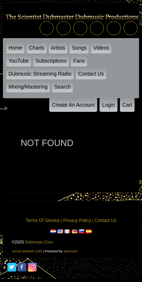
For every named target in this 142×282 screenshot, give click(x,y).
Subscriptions (51, 61)
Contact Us (91, 74)
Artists (58, 48)
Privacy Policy (77, 220)
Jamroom (71, 251)
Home (15, 48)
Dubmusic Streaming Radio (40, 74)
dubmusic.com (39, 242)
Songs (79, 48)
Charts (36, 48)
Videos (101, 48)
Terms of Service (43, 220)
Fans (79, 61)
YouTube (19, 61)
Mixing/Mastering (28, 87)
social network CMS (27, 251)
